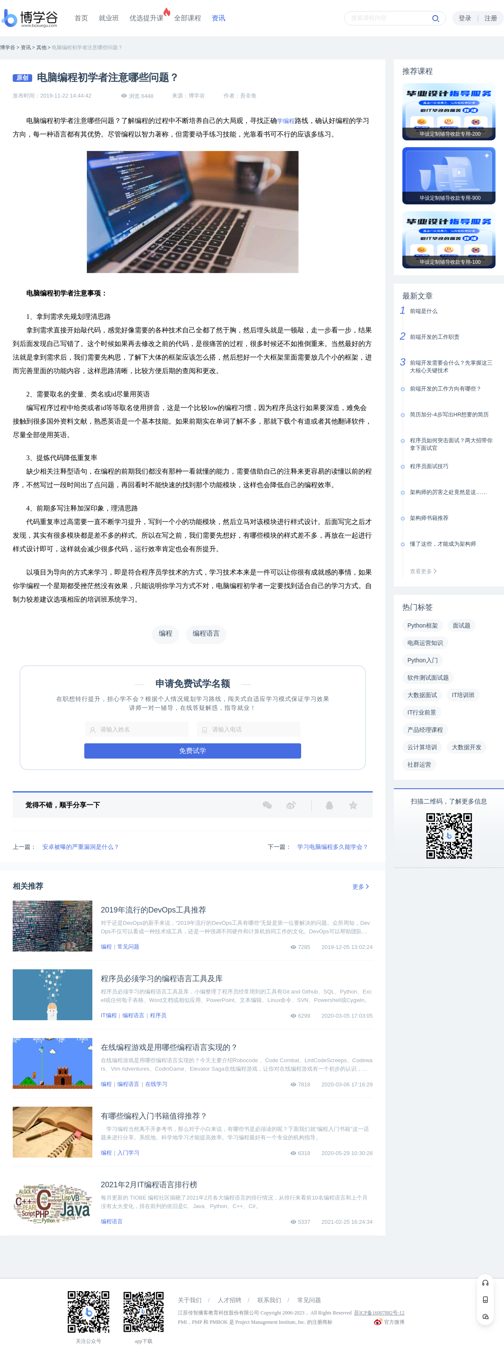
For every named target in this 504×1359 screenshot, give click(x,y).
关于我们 (190, 1300)
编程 (106, 946)
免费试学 (192, 750)
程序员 (158, 1015)
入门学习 (128, 1153)
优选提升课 (146, 18)
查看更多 (425, 571)
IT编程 (109, 1015)
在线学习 (156, 1084)
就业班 (109, 18)
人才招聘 (229, 1300)
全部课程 (187, 18)
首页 (81, 18)
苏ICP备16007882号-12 (379, 1313)
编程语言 (133, 1015)
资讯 (218, 18)
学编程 (286, 121)
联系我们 (269, 1300)
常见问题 (128, 946)
